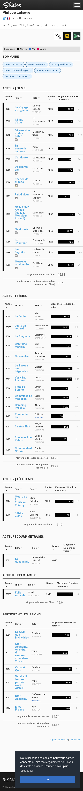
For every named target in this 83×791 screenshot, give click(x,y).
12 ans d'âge (19, 121)
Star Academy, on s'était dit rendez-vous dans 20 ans (21, 652)
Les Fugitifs (20, 251)
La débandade (22, 560)
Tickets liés (74, 739)
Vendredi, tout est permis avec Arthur (21, 682)
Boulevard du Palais (23, 439)
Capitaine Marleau (21, 345)
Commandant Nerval (23, 450)
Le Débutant (21, 242)
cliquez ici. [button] (27, 770)
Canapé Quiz (20, 669)
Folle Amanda (20, 594)
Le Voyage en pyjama (21, 109)
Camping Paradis (20, 406)
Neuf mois (21, 229)
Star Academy (21, 697)
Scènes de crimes (21, 180)
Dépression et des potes (22, 133)
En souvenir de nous (20, 148)
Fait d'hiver (22, 194)
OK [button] (47, 779)
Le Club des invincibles (22, 634)
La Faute (20, 316)
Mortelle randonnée (22, 263)
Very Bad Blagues (20, 379)
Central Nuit (22, 426)
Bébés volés (19, 515)
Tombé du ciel (21, 416)
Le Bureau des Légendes (21, 368)
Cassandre (22, 356)
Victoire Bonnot (20, 388)
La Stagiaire (22, 336)
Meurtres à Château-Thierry (21, 501)
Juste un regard (20, 327)
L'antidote (21, 157)
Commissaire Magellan (23, 397)
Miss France (19, 708)
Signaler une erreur (59, 739)
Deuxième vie (21, 168)
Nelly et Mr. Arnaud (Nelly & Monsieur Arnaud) (22, 212)
